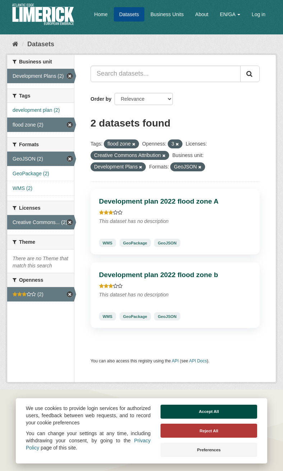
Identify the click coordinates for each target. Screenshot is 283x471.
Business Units (167, 14)
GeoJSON (167, 243)
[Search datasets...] (166, 74)
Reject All (209, 431)
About (202, 14)
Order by (101, 99)
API (175, 360)
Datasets (129, 14)
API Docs (198, 360)
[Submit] (250, 74)
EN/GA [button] (230, 14)
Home (100, 14)
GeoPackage (135, 243)
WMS (107, 243)
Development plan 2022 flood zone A (159, 201)
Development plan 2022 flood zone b (158, 275)
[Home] (15, 44)
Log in (258, 14)
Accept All (209, 411)
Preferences (209, 450)
